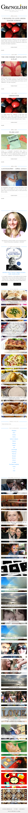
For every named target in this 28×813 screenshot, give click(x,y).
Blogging (14, 430)
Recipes (14, 456)
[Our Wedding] (14, 486)
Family (14, 436)
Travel (14, 466)
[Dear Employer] (14, 780)
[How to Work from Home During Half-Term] (14, 732)
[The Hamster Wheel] (14, 748)
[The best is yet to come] (14, 698)
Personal (14, 453)
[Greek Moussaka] (14, 345)
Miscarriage (14, 449)
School (14, 460)
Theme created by (14, 811)
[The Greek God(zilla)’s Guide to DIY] (14, 502)
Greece (14, 443)
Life (14, 447)
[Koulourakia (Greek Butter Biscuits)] (14, 409)
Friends (14, 441)
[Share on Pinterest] (7, 50)
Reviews (14, 458)
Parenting (14, 451)
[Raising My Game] (14, 682)
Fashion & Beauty (14, 439)
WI (14, 468)
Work (14, 470)
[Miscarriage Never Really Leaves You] (14, 600)
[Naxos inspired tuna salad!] (14, 361)
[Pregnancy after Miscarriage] (14, 632)
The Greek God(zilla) (14, 464)
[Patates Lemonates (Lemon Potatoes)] (14, 378)
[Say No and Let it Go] (14, 714)
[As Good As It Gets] (14, 650)
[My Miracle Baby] (14, 616)
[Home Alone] (14, 551)
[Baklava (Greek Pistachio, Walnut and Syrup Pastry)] (14, 297)
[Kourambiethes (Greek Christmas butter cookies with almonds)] (14, 329)
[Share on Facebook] (5, 50)
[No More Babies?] (14, 584)
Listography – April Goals (14, 169)
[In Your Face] (14, 666)
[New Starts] (14, 796)
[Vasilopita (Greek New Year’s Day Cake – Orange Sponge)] (14, 393)
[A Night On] (14, 534)
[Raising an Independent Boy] (14, 764)
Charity (14, 434)
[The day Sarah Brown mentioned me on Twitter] (14, 518)
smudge (14, 462)
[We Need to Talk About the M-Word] (14, 568)
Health (14, 445)
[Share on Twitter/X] (6, 50)
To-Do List (14, 132)
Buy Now (4, 284)
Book (14, 432)
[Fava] (14, 313)
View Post (14, 47)
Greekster (14, 96)
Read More (17, 284)
